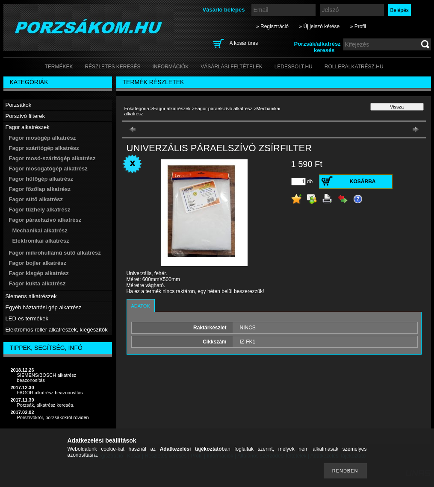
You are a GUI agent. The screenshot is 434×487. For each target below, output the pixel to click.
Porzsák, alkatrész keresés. (46, 405)
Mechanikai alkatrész (40, 230)
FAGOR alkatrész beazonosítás (50, 392)
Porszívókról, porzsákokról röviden (53, 417)
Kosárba (363, 182)
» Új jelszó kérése (319, 26)
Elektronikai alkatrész (40, 241)
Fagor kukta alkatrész (37, 283)
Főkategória (136, 108)
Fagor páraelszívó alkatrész (223, 108)
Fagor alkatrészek (171, 108)
